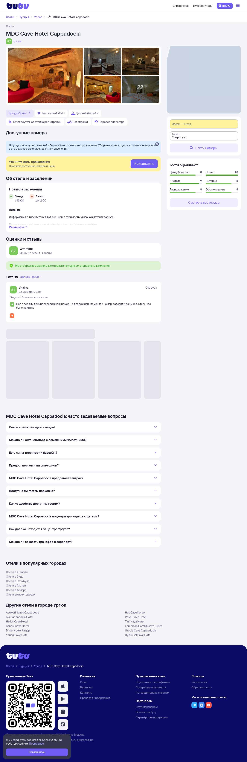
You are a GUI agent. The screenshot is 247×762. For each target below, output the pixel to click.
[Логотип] (18, 5)
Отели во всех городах (20, 594)
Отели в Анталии (17, 572)
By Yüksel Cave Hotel (138, 635)
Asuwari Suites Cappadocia (22, 612)
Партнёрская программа (152, 717)
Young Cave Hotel (17, 635)
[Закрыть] (157, 144)
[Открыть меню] (238, 6)
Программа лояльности (151, 687)
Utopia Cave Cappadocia (140, 630)
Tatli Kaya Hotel (134, 621)
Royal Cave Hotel (135, 617)
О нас (83, 682)
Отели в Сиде (14, 576)
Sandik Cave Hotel (17, 626)
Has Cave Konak (135, 612)
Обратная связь (201, 687)
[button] (63, 686)
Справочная (181, 5)
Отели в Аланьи (16, 585)
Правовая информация (95, 698)
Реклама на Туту (146, 712)
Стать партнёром (147, 707)
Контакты (86, 692)
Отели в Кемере (16, 590)
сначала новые (31, 276)
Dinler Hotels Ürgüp (18, 630)
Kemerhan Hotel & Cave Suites (143, 626)
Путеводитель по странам (152, 692)
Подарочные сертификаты (153, 682)
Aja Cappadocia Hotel (19, 617)
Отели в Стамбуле (17, 581)
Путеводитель (202, 5)
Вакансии (86, 687)
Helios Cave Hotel (17, 621)
